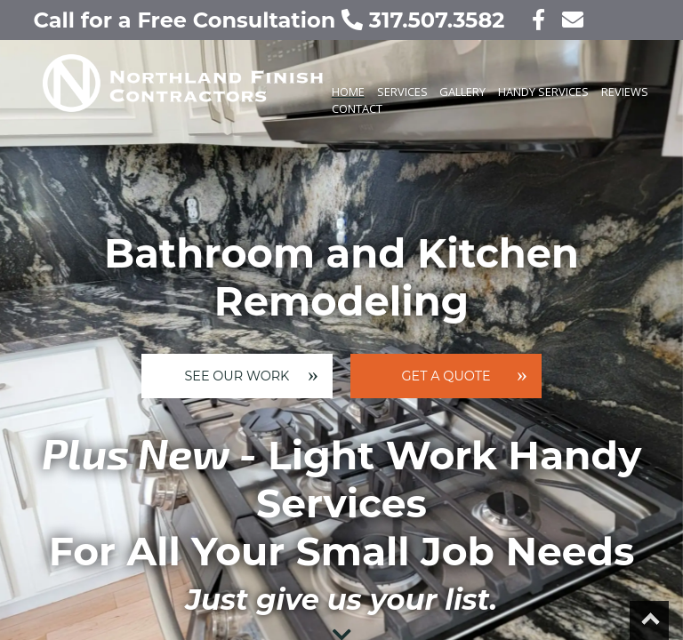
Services (402, 92)
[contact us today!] (567, 20)
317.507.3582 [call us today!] (426, 20)
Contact (357, 108)
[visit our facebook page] (527, 20)
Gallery (462, 92)
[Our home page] (163, 99)
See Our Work (236, 376)
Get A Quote (446, 376)
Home (348, 92)
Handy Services (543, 92)
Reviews (624, 92)
